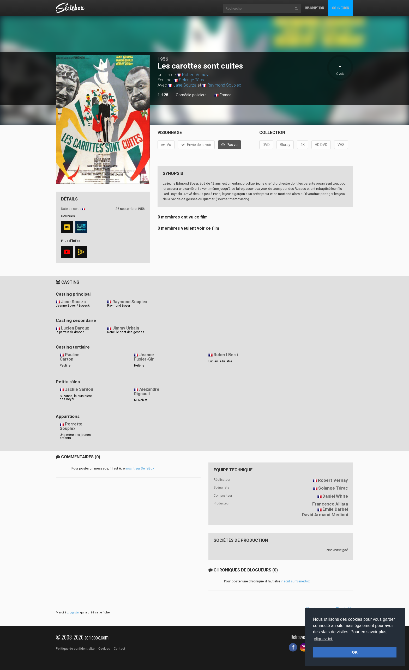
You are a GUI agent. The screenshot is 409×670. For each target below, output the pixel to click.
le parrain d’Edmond (70, 332)
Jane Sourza (184, 85)
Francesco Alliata (330, 504)
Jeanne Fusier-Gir (144, 357)
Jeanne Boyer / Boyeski (73, 305)
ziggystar (73, 612)
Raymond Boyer (118, 305)
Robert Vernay (195, 74)
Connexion (340, 7)
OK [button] (355, 652)
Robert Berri (226, 354)
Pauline (65, 365)
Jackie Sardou (79, 389)
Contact (119, 648)
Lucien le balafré (220, 361)
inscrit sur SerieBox (139, 468)
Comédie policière (191, 95)
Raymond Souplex (224, 85)
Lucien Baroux (75, 328)
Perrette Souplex (71, 426)
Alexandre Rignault (146, 391)
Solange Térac (192, 79)
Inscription (314, 7)
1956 (163, 59)
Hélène (139, 365)
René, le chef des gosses (125, 332)
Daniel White (335, 496)
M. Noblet (140, 400)
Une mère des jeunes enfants (75, 436)
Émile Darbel (335, 509)
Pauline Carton (70, 357)
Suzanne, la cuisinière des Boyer (76, 397)
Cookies (104, 648)
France (222, 95)
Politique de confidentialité (75, 648)
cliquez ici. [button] (323, 639)
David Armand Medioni (325, 514)
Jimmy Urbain (125, 328)
